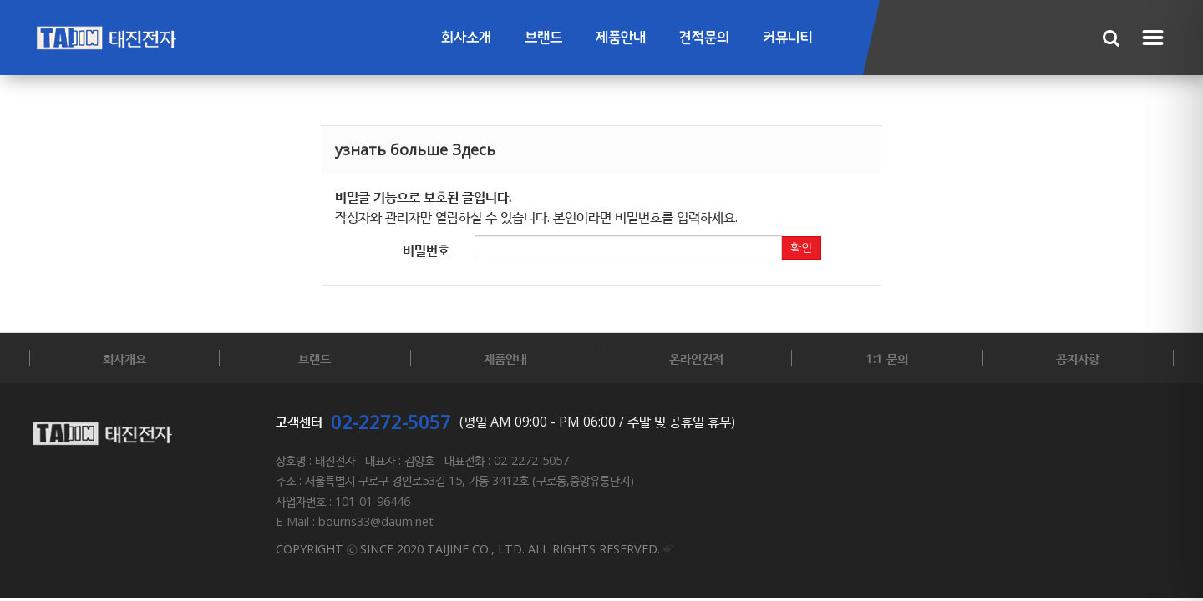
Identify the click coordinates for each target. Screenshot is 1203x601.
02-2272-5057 (391, 421)
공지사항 (1077, 358)
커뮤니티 (788, 38)
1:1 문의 (886, 358)
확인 (801, 248)
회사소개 (466, 38)
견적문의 (704, 38)
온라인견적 (696, 358)
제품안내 (621, 38)
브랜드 (543, 38)
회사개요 (124, 358)
